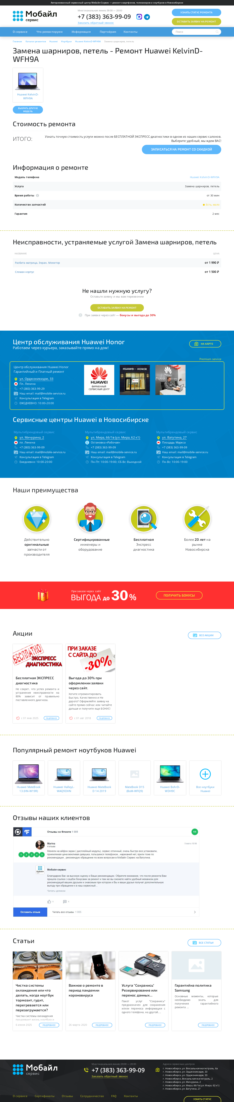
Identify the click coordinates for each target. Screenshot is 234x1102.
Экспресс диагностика (143, 544)
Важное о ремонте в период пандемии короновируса (86, 990)
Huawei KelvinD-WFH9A (204, 177)
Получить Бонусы (179, 595)
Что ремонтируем (50, 31)
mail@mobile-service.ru (50, 393)
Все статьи (203, 943)
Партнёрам (108, 31)
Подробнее (51, 718)
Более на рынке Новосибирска (197, 544)
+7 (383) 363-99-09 (104, 16)
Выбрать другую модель (28, 109)
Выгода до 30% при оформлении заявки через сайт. (86, 683)
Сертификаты (44, 1096)
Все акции (203, 635)
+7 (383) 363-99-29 (32, 388)
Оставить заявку (196, 21)
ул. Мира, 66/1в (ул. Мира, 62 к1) (115, 437)
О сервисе (20, 31)
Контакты (131, 31)
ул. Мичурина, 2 (32, 437)
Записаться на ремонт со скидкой (181, 149)
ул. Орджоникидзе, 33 (36, 379)
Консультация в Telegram (37, 398)
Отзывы (67, 1096)
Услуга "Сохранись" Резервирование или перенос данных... (139, 990)
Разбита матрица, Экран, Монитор (37, 262)
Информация (81, 31)
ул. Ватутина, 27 (174, 437)
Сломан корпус (24, 272)
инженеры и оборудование (92, 544)
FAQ (114, 1096)
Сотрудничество (92, 1096)
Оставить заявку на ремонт (117, 307)
